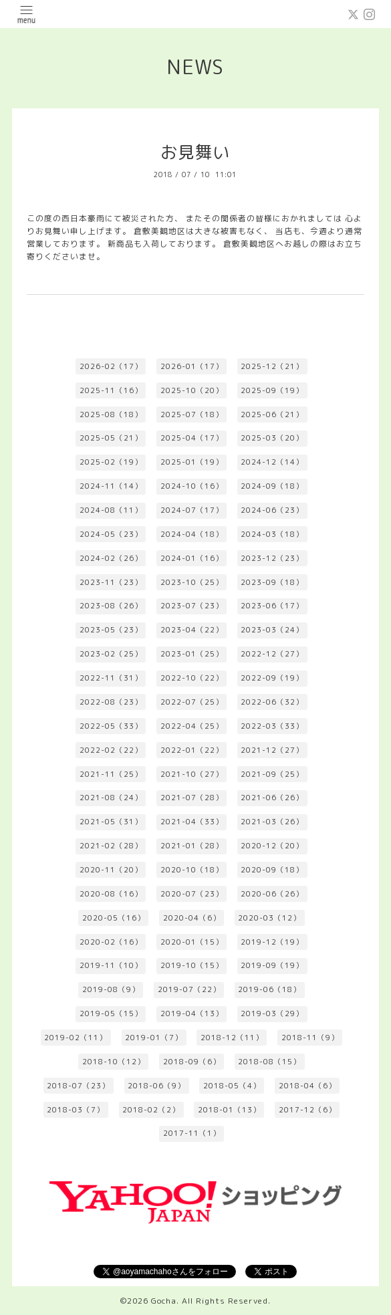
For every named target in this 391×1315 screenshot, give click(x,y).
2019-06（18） (269, 989)
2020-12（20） (272, 845)
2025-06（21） (272, 414)
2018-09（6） (192, 1061)
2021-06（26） (272, 797)
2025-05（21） (111, 438)
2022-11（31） (111, 678)
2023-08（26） (111, 605)
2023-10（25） (191, 582)
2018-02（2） (151, 1109)
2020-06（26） (272, 893)
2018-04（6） (307, 1085)
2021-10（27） (191, 774)
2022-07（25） (191, 702)
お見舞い (195, 152)
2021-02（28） (111, 845)
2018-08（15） (269, 1061)
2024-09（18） (272, 486)
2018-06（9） (156, 1085)
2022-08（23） (111, 702)
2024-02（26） (111, 558)
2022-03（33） (272, 726)
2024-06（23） (272, 510)
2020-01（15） (191, 942)
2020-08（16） (111, 893)
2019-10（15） (191, 965)
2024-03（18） (272, 534)
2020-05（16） (113, 918)
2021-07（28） (191, 797)
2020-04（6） (192, 918)
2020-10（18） (191, 869)
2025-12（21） (272, 366)
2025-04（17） (191, 438)
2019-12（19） (272, 942)
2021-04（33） (191, 821)
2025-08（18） (111, 414)
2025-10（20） (191, 390)
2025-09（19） (272, 390)
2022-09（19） (272, 678)
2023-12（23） (272, 558)
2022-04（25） (191, 726)
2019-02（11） (75, 1037)
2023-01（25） (191, 653)
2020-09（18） (272, 869)
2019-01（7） (153, 1037)
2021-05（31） (111, 821)
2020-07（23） (191, 893)
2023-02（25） (111, 653)
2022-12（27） (272, 653)
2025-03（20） (272, 438)
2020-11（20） (111, 869)
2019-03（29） (272, 1013)
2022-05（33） (111, 726)
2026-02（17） (111, 366)
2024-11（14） (111, 486)
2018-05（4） (232, 1085)
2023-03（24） (272, 629)
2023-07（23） (191, 605)
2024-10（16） (191, 486)
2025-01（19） (191, 462)
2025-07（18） (191, 414)
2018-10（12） (113, 1061)
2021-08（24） (111, 797)
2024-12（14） (272, 462)
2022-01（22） (191, 750)
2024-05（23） (111, 534)
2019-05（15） (111, 1013)
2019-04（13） (191, 1013)
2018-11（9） (310, 1037)
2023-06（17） (272, 605)
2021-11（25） (111, 774)
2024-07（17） (191, 510)
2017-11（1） (192, 1133)
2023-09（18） (272, 582)
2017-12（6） (307, 1109)
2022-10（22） (191, 678)
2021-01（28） (191, 845)
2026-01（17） (191, 366)
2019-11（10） (111, 965)
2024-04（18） (191, 534)
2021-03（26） (272, 821)
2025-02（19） (111, 462)
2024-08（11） (111, 510)
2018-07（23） (78, 1085)
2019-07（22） (189, 989)
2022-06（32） (272, 702)
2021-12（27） (272, 750)
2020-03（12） (269, 918)
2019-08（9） (111, 989)
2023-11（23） (111, 582)
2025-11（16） (111, 390)
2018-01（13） (229, 1109)
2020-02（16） (111, 942)
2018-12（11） (232, 1037)
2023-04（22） (191, 629)
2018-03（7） (75, 1109)
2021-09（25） (272, 774)
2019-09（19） (272, 965)
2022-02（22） (111, 750)
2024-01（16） (191, 558)
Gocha (163, 1300)
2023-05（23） (111, 629)
